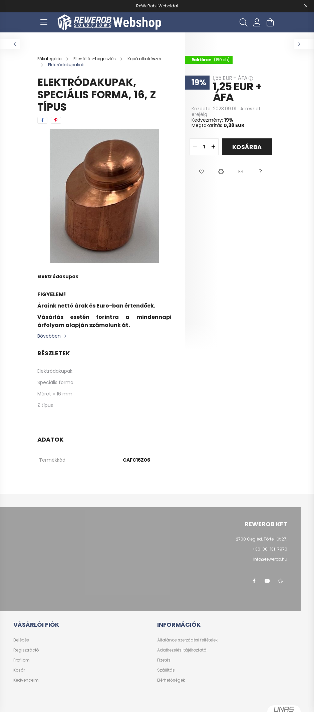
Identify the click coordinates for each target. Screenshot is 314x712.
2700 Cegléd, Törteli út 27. (261, 539)
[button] (201, 172)
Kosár (19, 670)
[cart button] (270, 22)
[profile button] (257, 22)
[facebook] (42, 120)
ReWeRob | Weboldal (157, 6)
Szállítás (166, 670)
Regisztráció (26, 650)
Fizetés (164, 660)
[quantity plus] (213, 147)
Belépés (21, 640)
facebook (254, 581)
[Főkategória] (50, 59)
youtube (267, 581)
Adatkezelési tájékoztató (181, 650)
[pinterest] (56, 120)
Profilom (21, 660)
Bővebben (49, 336)
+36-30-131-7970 (269, 549)
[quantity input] (204, 147)
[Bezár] (306, 6)
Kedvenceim (26, 680)
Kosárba (247, 147)
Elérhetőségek (171, 680)
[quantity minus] (195, 147)
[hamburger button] (44, 22)
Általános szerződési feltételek (187, 640)
